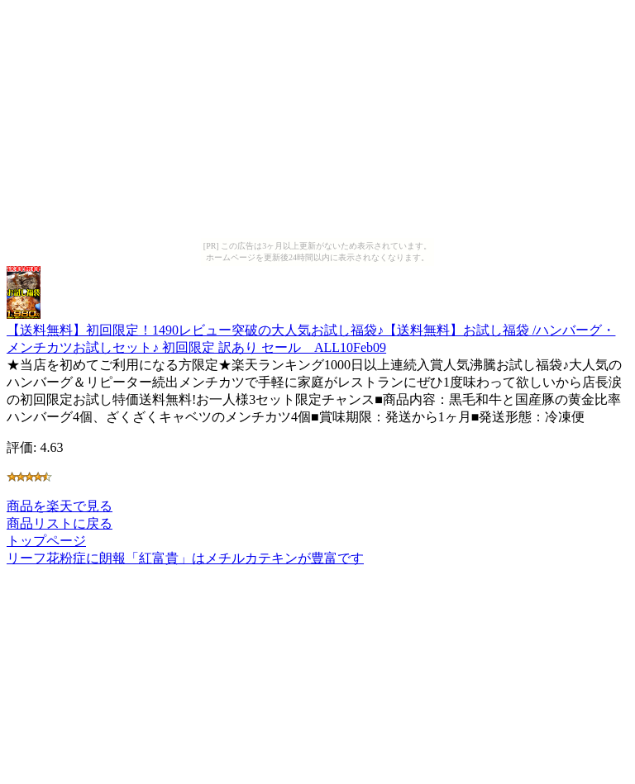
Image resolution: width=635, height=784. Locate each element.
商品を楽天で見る (59, 506)
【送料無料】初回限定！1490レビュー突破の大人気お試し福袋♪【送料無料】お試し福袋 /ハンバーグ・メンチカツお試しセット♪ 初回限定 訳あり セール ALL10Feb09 (311, 330)
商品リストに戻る (59, 523)
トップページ (46, 541)
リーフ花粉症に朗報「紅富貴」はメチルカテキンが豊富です (185, 558)
